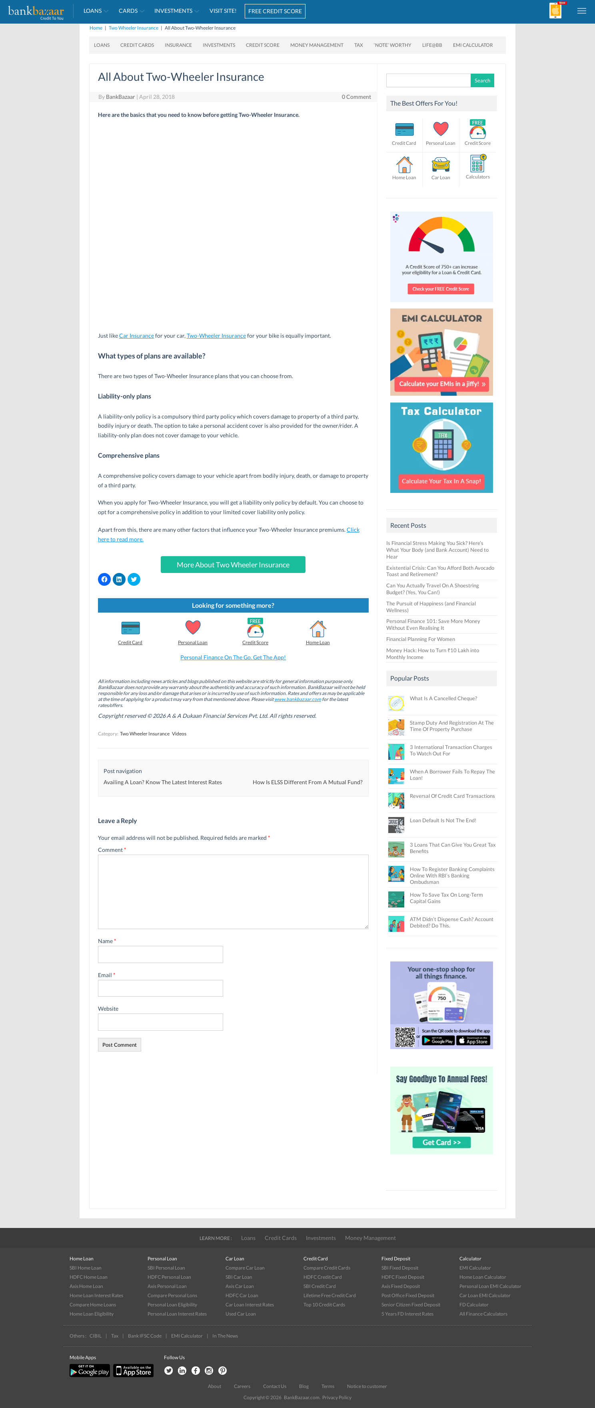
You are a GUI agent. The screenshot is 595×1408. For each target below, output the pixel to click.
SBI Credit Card (319, 1286)
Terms (327, 1386)
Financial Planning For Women (420, 639)
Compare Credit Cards (326, 1268)
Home (96, 28)
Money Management (316, 45)
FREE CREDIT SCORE (275, 11)
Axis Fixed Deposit (400, 1286)
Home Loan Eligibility (92, 1314)
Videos (179, 734)
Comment (112, 849)
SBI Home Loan (86, 1268)
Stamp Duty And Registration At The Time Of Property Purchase (452, 725)
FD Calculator (474, 1305)
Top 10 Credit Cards (324, 1305)
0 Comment (356, 96)
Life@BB (432, 45)
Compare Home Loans (93, 1305)
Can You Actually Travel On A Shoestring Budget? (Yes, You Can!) (432, 588)
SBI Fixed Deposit (399, 1268)
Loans (93, 10)
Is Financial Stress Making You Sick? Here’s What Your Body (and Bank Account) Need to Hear (437, 550)
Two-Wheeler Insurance (216, 335)
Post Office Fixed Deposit (407, 1295)
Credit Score (263, 45)
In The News (225, 1336)
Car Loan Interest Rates (250, 1305)
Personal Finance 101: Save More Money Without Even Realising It (433, 624)
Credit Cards (137, 45)
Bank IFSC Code (145, 1336)
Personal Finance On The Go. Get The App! (233, 657)
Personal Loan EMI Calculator (490, 1286)
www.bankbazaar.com (297, 699)
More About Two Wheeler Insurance (233, 564)
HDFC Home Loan (89, 1277)
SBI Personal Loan (166, 1268)
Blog (304, 1386)
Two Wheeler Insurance (133, 28)
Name (107, 940)
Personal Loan (193, 642)
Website (108, 1008)
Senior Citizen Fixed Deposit (410, 1305)
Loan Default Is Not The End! (443, 820)
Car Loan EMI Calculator (485, 1295)
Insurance (178, 45)
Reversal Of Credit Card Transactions (452, 796)
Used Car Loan (241, 1314)
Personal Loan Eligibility (172, 1305)
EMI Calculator (473, 45)
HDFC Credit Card (322, 1277)
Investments (173, 10)
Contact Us (274, 1386)
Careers (242, 1386)
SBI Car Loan (239, 1277)
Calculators (478, 177)
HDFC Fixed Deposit (402, 1277)
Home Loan (318, 642)
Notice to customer (367, 1386)
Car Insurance (136, 335)
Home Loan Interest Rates (96, 1295)
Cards (128, 10)
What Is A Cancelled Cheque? (443, 698)
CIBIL (96, 1336)
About (214, 1386)
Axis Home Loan (86, 1286)
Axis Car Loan (240, 1286)
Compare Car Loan (245, 1268)
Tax (358, 45)
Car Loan (440, 177)
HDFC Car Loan (242, 1295)
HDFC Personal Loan (169, 1277)
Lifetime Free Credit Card (329, 1295)
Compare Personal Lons (172, 1295)
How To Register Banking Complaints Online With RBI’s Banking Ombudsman (452, 875)
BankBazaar (120, 96)
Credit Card (130, 642)
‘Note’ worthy (392, 45)
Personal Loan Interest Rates (177, 1314)
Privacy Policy (336, 1397)
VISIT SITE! (223, 10)
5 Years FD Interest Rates (407, 1314)
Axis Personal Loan (167, 1286)
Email (107, 974)
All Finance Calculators (483, 1314)
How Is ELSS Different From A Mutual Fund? (308, 782)
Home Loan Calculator (482, 1277)
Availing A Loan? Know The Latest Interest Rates (163, 782)
